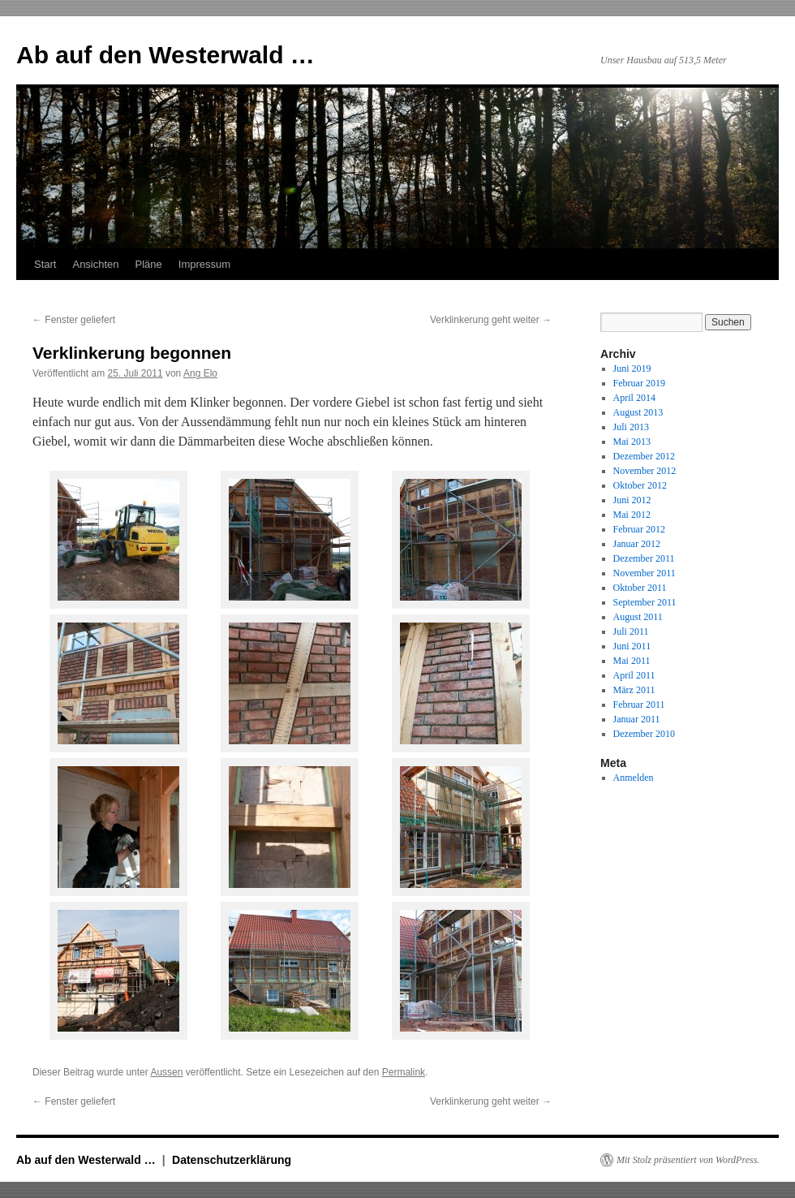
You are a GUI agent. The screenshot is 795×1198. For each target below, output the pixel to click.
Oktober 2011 (640, 587)
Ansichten (95, 264)
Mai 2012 (632, 514)
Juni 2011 (632, 646)
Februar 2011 (639, 704)
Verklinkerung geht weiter (491, 319)
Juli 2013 (631, 427)
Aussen (166, 1072)
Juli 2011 (631, 631)
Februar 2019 (639, 383)
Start (45, 264)
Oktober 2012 (640, 485)
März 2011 (634, 690)
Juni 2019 (632, 368)
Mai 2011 (632, 660)
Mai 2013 (632, 441)
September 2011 (645, 602)
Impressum (204, 264)
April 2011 (634, 675)
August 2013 (638, 412)
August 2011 (638, 617)
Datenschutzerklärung (231, 1159)
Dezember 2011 (644, 558)
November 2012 (645, 470)
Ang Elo (200, 373)
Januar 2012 (636, 543)
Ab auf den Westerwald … (165, 54)
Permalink (403, 1072)
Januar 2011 (636, 719)
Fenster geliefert (73, 319)
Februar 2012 (639, 529)
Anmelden (633, 777)
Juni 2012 (632, 500)
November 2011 (644, 573)
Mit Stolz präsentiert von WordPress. (688, 1160)
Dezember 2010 (644, 733)
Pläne (148, 264)
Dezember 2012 (644, 456)
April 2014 (634, 397)
